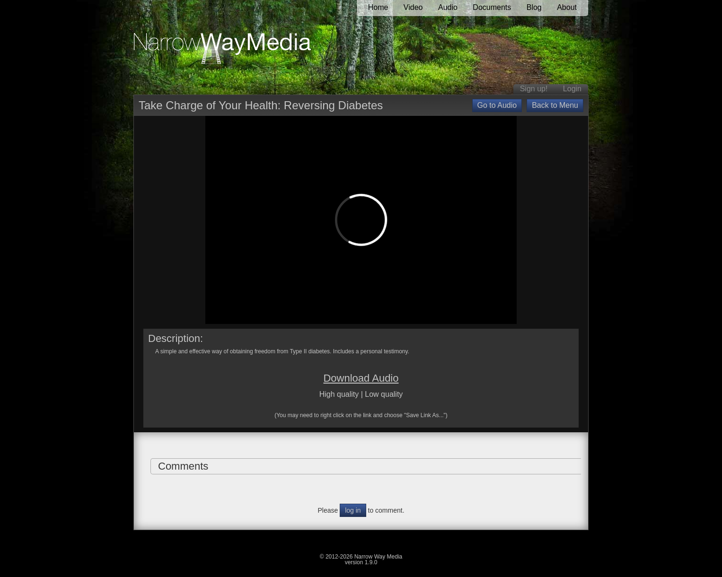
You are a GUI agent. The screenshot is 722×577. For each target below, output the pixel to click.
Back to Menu (555, 105)
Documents (492, 7)
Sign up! (534, 89)
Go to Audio (497, 105)
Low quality (384, 394)
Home (378, 7)
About (567, 7)
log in (353, 510)
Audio (448, 7)
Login (572, 89)
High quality (339, 394)
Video (413, 7)
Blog (534, 7)
